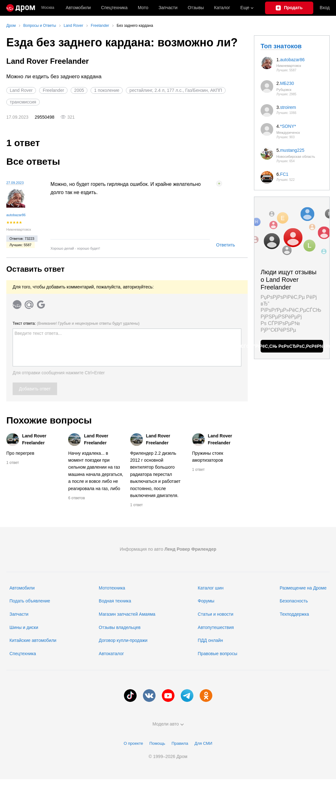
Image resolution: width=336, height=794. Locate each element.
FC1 (284, 174)
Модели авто (168, 723)
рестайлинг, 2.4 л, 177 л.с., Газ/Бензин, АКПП (175, 90)
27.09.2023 (15, 183)
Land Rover (21, 90)
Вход (325, 7)
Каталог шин (211, 587)
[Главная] (20, 8)
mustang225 (292, 150)
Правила (180, 743)
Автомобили (78, 7)
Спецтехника (22, 653)
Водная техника (115, 600)
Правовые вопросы (217, 653)
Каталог (222, 7)
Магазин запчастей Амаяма (127, 614)
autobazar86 (16, 215)
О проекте (133, 743)
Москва (47, 8)
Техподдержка (294, 614)
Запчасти (167, 7)
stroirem (288, 107)
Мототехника (112, 587)
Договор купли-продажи (123, 640)
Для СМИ (203, 743)
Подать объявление (29, 600)
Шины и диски (23, 627)
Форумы (206, 600)
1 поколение (106, 90)
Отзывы (196, 7)
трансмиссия (23, 101)
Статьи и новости (215, 614)
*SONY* (288, 126)
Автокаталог (111, 653)
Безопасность (294, 600)
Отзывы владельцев (119, 627)
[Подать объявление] (289, 8)
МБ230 (287, 83)
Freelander (53, 90)
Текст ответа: (76, 323)
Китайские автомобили (32, 640)
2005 (79, 90)
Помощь (157, 743)
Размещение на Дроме (303, 587)
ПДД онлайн (210, 640)
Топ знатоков (281, 46)
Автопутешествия (216, 627)
